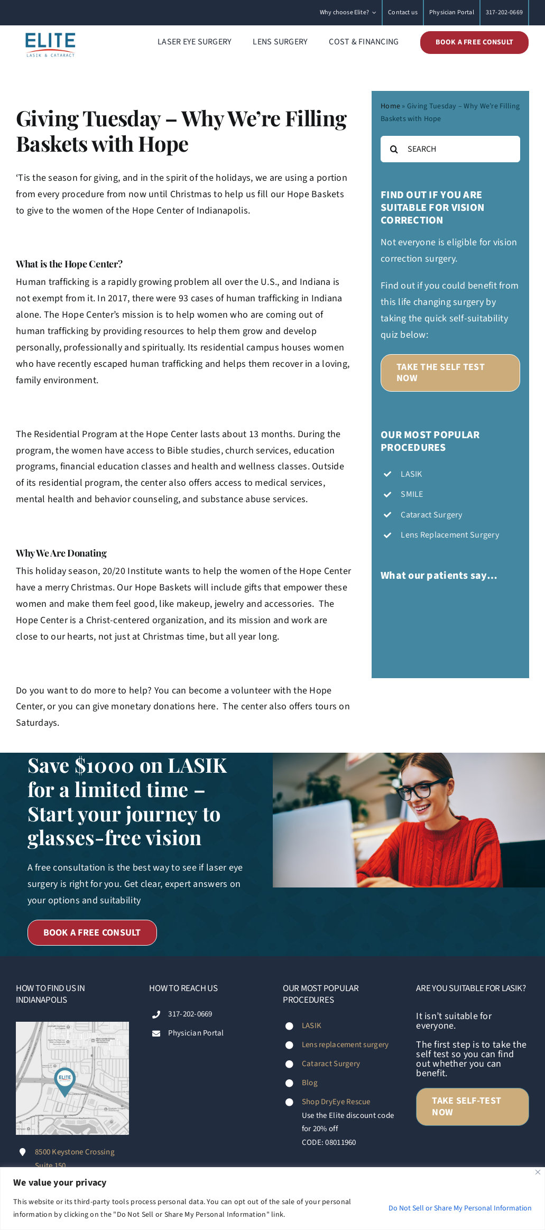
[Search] (394, 149)
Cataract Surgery (331, 1063)
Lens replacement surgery (345, 1044)
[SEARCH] (450, 149)
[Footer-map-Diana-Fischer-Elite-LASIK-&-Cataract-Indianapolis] (72, 1026)
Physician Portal (196, 1033)
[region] (272, 1198)
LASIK (311, 1025)
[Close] (537, 1172)
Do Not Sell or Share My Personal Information (460, 1208)
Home (390, 106)
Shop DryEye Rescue (336, 1101)
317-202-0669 (190, 1014)
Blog (310, 1082)
